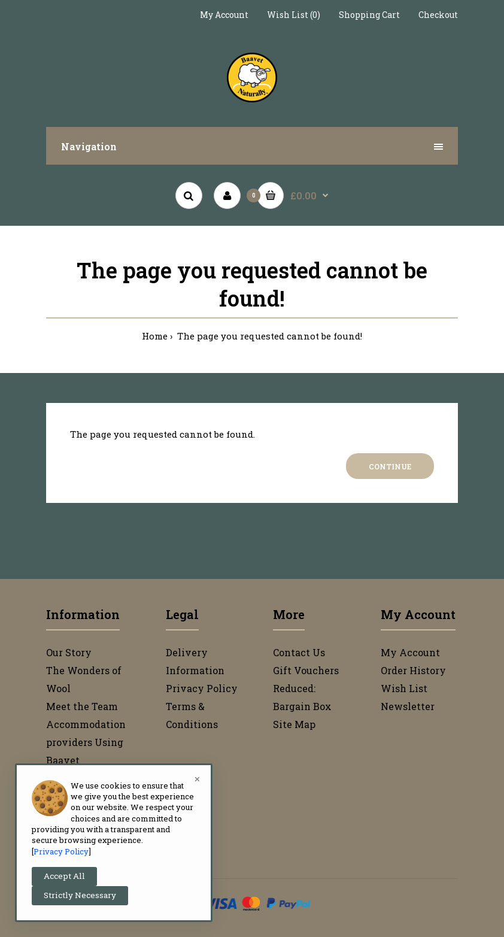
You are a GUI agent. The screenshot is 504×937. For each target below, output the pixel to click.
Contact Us (299, 652)
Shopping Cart (369, 14)
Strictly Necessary (80, 895)
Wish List (404, 688)
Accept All (64, 876)
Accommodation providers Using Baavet (86, 742)
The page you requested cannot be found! (268, 336)
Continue (390, 466)
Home (155, 336)
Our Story (69, 652)
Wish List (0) (293, 14)
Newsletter (408, 706)
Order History (413, 670)
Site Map (294, 724)
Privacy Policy (202, 688)
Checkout (438, 14)
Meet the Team (82, 706)
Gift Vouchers (306, 670)
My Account (224, 14)
